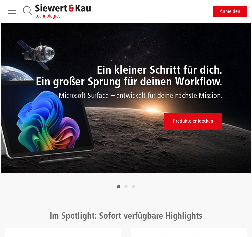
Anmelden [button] (230, 11)
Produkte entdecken (193, 121)
